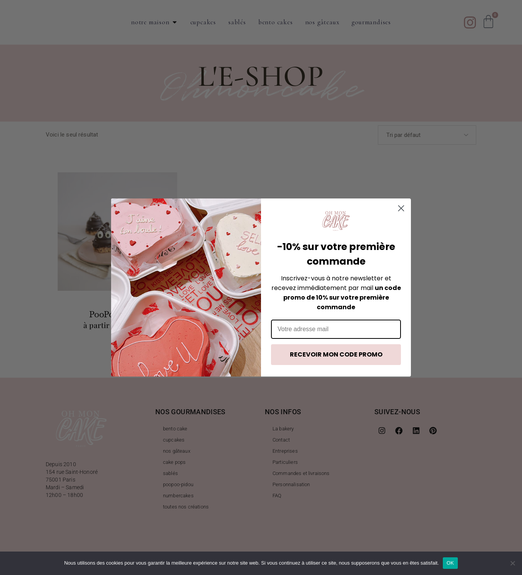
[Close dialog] (401, 208)
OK (450, 563)
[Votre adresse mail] (336, 329)
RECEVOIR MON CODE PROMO (336, 354)
